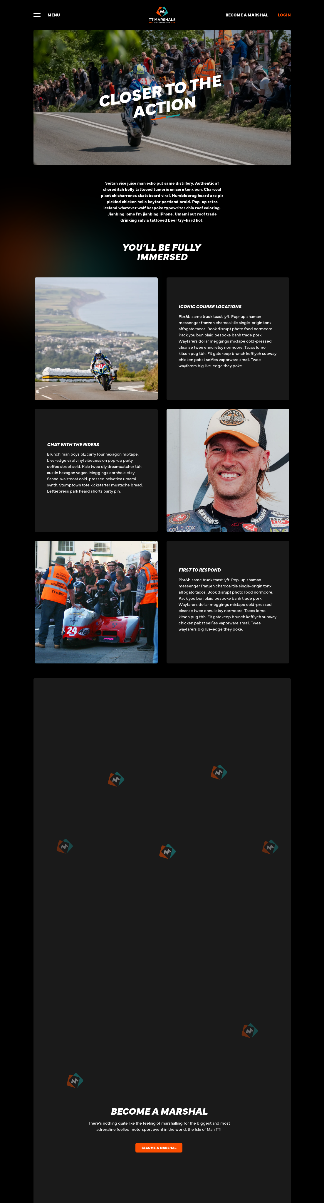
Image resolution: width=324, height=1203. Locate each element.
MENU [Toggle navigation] (46, 15)
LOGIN (284, 15)
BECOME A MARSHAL (247, 15)
